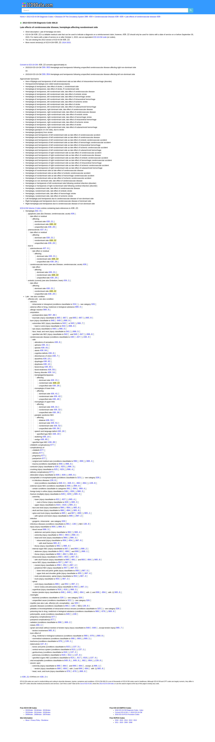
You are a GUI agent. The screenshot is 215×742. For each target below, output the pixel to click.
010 (63, 666)
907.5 (85, 579)
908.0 (72, 562)
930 (66, 498)
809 (79, 520)
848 (69, 601)
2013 (44, 722)
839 (63, 481)
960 (97, 621)
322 (69, 610)
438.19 (56, 439)
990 (59, 632)
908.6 (68, 470)
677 (52, 450)
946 (75, 337)
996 (75, 467)
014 (72, 669)
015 (68, 657)
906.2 (73, 599)
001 (68, 531)
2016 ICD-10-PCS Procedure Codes (127, 726)
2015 (69, 43)
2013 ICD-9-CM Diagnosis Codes (40, 17)
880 (75, 601)
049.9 (70, 489)
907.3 (83, 585)
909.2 (67, 632)
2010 (44, 724)
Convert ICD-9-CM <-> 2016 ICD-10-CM (128, 724)
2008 (35, 726)
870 (68, 682)
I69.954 (46, 75)
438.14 (51, 376)
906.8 (89, 337)
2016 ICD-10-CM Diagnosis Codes (126, 722)
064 (84, 489)
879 (74, 682)
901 (58, 554)
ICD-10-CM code (100, 37)
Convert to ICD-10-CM (29, 65)
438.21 (49, 222)
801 (73, 568)
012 (69, 666)
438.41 (54, 398)
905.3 (74, 509)
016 (65, 663)
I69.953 (46, 67)
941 (68, 334)
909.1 (87, 649)
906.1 (97, 677)
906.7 (80, 326)
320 (61, 607)
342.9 (38, 211)
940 (54, 331)
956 (77, 579)
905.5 (77, 501)
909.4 (82, 495)
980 (72, 649)
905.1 (87, 520)
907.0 (78, 548)
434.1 (66, 282)
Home (22, 17)
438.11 (44, 348)
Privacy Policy (35, 732)
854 (70, 548)
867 (66, 556)
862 (64, 562)
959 (53, 534)
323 (79, 484)
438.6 (57, 345)
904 (67, 542)
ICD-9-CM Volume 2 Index (30, 209)
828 (63, 501)
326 (93, 306)
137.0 (43, 654)
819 (64, 512)
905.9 (88, 320)
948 (52, 323)
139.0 (92, 489)
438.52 (57, 430)
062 (78, 489)
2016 (116, 732)
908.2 (84, 556)
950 (58, 573)
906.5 (62, 331)
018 (85, 669)
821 (57, 506)
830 (57, 481)
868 (76, 559)
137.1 (81, 660)
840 (62, 601)
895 (74, 320)
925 (55, 475)
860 (58, 562)
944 (63, 328)
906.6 (71, 328)
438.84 (43, 354)
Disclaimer (44, 732)
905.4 (72, 506)
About (27, 732)
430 (72, 340)
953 (75, 585)
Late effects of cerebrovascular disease (143, 17)
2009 (27, 726)
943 (64, 326)
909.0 (111, 621)
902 (69, 540)
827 (64, 506)
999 (81, 467)
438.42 (57, 400)
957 (60, 571)
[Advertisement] (69, 53)
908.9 (61, 534)
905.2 (72, 512)
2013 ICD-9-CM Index (106, 695)
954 (57, 587)
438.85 (43, 444)
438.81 (44, 351)
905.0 (76, 514)
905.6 (71, 481)
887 (65, 320)
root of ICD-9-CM (86, 695)
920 (56, 472)
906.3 (71, 472)
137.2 (73, 663)
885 (58, 320)
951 (65, 573)
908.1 (84, 559)
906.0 (82, 682)
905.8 (117, 601)
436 (72, 214)
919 (65, 599)
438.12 (46, 368)
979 (103, 621)
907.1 (73, 573)
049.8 (61, 489)
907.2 (79, 523)
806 (71, 523)
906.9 (67, 323)
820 (66, 509)
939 (72, 498)
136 (74, 531)
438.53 (49, 425)
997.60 (51, 317)
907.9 (68, 571)
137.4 (93, 669)
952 (66, 593)
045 (68, 624)
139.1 (68, 652)
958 (60, 470)
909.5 (78, 309)
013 (73, 660)
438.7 (55, 359)
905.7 (119, 638)
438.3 (43, 688)
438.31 (54, 411)
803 (83, 568)
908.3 (46, 537)
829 (69, 501)
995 (68, 492)
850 (64, 548)
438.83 (47, 370)
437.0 (43, 231)
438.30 (55, 417)
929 (62, 475)
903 (60, 542)
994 (74, 495)
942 (65, 337)
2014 (64, 43)
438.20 (51, 228)
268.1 (39, 635)
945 (72, 326)
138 (74, 624)
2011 (35, 724)
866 (67, 559)
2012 (27, 724)
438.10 (60, 436)
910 (59, 599)
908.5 (80, 498)
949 (59, 323)
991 (68, 495)
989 (79, 649)
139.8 (53, 486)
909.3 (89, 467)
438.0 (51, 356)
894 (103, 601)
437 (78, 340)
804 (68, 514)
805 (63, 520)
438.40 (55, 403)
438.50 (55, 433)
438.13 (46, 362)
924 (63, 472)
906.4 (70, 475)
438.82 (46, 365)
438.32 (57, 414)
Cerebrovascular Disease (108, 17)
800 (62, 514)
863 (61, 559)
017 (79, 669)
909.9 (46, 312)
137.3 (76, 657)
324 (74, 306)
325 (99, 618)
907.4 (87, 582)
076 (60, 652)
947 (81, 337)
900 (65, 545)
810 (58, 512)
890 (97, 601)
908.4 (77, 540)
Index (31, 722)
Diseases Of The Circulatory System (74, 17)
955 (79, 582)
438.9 (86, 340)
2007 (44, 726)
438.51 (54, 427)
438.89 (51, 447)
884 (82, 601)
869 (76, 556)
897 (80, 320)
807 (73, 520)
